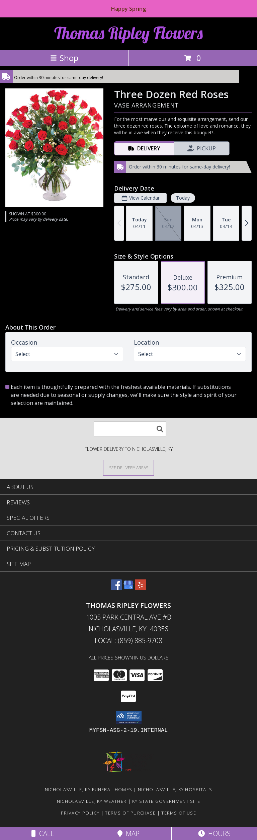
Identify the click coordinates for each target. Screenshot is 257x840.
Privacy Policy (80, 813)
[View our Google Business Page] (128, 588)
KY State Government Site (166, 801)
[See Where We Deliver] (128, 467)
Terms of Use (178, 813)
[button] (129, 717)
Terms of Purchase (130, 813)
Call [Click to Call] (42, 833)
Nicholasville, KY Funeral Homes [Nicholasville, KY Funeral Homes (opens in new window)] (88, 789)
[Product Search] (130, 428)
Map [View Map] (128, 833)
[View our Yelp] (140, 588)
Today (183, 198)
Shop (64, 57)
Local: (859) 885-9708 (128, 640)
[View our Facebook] (116, 588)
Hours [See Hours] (214, 833)
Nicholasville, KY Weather (92, 801)
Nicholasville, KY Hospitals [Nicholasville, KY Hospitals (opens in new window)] (175, 789)
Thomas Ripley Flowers (128, 33)
